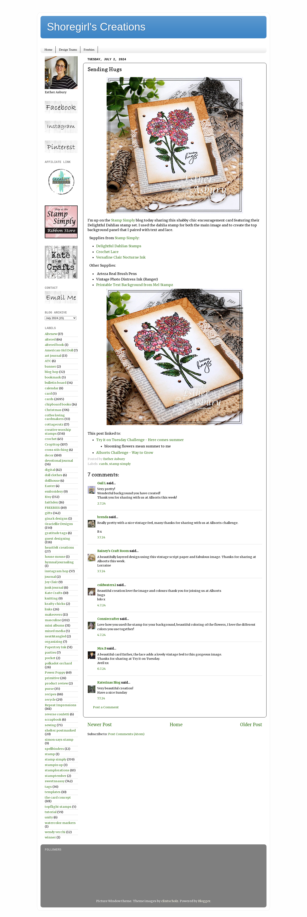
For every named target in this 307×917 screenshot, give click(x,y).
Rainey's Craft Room (113, 551)
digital (50, 470)
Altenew (51, 334)
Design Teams (68, 49)
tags (48, 787)
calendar (51, 388)
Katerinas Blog (108, 682)
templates (53, 792)
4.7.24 (101, 605)
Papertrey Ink (55, 647)
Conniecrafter (108, 619)
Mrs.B (101, 648)
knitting (51, 598)
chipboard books (58, 404)
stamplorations (57, 770)
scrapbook (53, 720)
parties (50, 652)
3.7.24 (101, 537)
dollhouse (52, 481)
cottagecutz (54, 424)
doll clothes (53, 475)
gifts (48, 513)
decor (49, 455)
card (48, 393)
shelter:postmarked (60, 730)
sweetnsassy (55, 781)
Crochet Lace (108, 252)
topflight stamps (58, 807)
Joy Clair (51, 582)
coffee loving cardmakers (55, 417)
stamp (50, 754)
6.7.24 (101, 669)
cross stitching (56, 450)
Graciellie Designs (59, 524)
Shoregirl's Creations (96, 27)
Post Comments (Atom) (126, 734)
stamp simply (120, 464)
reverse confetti (57, 714)
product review (56, 683)
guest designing (57, 538)
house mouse (55, 557)
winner (50, 837)
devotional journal (59, 461)
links (48, 609)
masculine (53, 620)
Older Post (251, 724)
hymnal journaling (59, 562)
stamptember (55, 776)
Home (48, 49)
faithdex (51, 502)
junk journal (54, 587)
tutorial (50, 812)
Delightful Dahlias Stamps (118, 246)
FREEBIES (52, 508)
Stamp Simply (123, 220)
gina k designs (56, 518)
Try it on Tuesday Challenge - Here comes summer (140, 440)
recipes (50, 694)
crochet (51, 439)
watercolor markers (60, 823)
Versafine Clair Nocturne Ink (121, 257)
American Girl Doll (59, 350)
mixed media (55, 631)
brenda (102, 517)
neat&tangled (55, 636)
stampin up (54, 765)
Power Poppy (55, 672)
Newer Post (99, 724)
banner (50, 366)
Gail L (101, 483)
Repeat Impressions (60, 705)
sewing (50, 725)
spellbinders (54, 749)
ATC (48, 361)
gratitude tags (56, 533)
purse (49, 689)
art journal (53, 356)
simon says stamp (59, 740)
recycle (50, 699)
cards (103, 464)
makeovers (53, 615)
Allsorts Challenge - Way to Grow (124, 452)
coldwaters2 (106, 585)
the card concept (58, 797)
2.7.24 (101, 503)
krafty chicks (55, 604)
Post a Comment (106, 707)
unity (49, 817)
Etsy (48, 497)
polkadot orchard (58, 663)
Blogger (204, 901)
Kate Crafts (53, 593)
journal (50, 577)
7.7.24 (101, 698)
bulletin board (55, 383)
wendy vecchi (55, 832)
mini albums (54, 625)
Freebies (89, 49)
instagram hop (56, 571)
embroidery (54, 491)
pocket (50, 658)
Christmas (53, 410)
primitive (52, 678)
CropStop (52, 444)
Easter (50, 486)
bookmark (53, 377)
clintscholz (169, 901)
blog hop (51, 372)
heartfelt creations (59, 547)
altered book (54, 345)
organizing (53, 642)
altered (50, 339)
